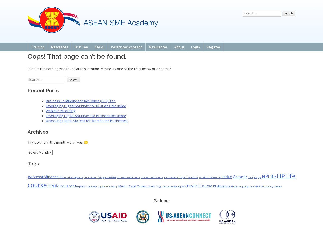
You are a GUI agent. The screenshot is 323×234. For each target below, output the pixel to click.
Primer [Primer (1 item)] (235, 186)
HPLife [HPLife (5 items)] (269, 176)
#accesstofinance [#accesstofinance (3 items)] (43, 176)
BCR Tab (81, 47)
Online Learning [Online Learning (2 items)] (149, 186)
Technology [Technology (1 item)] (267, 186)
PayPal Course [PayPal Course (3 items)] (199, 185)
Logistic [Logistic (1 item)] (101, 186)
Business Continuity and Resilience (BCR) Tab (81, 101)
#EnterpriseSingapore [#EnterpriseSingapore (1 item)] (71, 177)
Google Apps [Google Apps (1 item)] (254, 177)
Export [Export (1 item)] (183, 177)
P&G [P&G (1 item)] (183, 186)
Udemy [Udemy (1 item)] (278, 186)
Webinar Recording (60, 111)
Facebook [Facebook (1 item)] (192, 177)
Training (37, 47)
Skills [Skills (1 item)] (257, 186)
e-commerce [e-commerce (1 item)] (171, 177)
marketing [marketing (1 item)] (111, 186)
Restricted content (126, 47)
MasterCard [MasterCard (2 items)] (127, 186)
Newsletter (158, 47)
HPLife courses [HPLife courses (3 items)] (61, 185)
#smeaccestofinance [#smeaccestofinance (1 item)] (152, 177)
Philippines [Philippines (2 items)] (221, 186)
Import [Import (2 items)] (80, 186)
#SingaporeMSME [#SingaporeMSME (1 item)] (106, 177)
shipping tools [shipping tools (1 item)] (246, 186)
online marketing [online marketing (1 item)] (171, 186)
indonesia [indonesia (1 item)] (91, 186)
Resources (59, 47)
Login (195, 47)
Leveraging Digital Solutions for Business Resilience (86, 106)
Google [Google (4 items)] (240, 176)
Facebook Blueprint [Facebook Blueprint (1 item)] (210, 177)
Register (213, 47)
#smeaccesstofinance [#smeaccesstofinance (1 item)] (128, 177)
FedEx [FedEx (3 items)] (226, 176)
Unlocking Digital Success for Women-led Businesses (87, 121)
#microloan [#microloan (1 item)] (90, 177)
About (179, 47)
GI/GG (99, 47)
